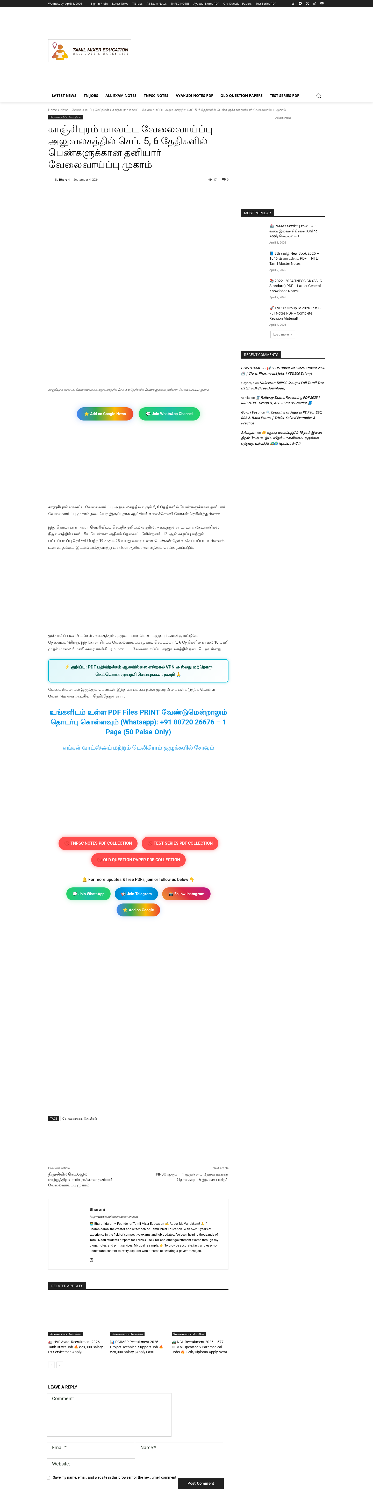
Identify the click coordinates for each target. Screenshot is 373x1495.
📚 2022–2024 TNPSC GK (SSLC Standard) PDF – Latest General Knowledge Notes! (295, 286)
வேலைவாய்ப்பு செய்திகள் (90, 110)
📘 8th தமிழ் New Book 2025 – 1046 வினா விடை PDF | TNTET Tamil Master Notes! (294, 258)
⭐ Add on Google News (105, 328)
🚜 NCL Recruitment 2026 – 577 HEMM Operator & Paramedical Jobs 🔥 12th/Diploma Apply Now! (198, 1260)
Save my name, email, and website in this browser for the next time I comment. (115, 1391)
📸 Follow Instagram (186, 808)
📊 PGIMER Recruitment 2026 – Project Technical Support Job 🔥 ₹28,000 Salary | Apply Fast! (134, 1260)
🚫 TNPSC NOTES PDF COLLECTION (98, 757)
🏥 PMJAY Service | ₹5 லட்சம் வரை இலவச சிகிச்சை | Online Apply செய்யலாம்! (293, 231)
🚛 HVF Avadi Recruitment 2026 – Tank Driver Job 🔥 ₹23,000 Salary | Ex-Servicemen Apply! (74, 1260)
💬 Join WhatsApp (88, 808)
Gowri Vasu (250, 412)
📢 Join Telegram (136, 808)
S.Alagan (248, 432)
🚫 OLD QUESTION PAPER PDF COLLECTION (138, 774)
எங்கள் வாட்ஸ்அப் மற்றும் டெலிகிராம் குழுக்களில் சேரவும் (138, 662)
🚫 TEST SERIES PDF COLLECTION (180, 757)
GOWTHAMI (250, 368)
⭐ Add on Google (138, 824)
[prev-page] (51, 1278)
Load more (282, 334)
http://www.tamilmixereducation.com (114, 1131)
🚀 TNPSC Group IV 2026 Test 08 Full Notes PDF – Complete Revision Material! (295, 313)
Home (52, 110)
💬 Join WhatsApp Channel (169, 328)
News (64, 110)
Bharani (64, 179)
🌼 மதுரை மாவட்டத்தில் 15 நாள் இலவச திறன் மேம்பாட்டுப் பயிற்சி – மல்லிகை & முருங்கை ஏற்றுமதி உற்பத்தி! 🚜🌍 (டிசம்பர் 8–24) (281, 438)
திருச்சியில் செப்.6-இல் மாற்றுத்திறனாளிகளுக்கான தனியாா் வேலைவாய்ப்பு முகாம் (80, 1094)
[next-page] (59, 1278)
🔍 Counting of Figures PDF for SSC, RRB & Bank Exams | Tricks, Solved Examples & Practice (281, 417)
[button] (318, 95)
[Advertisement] (228, 51)
